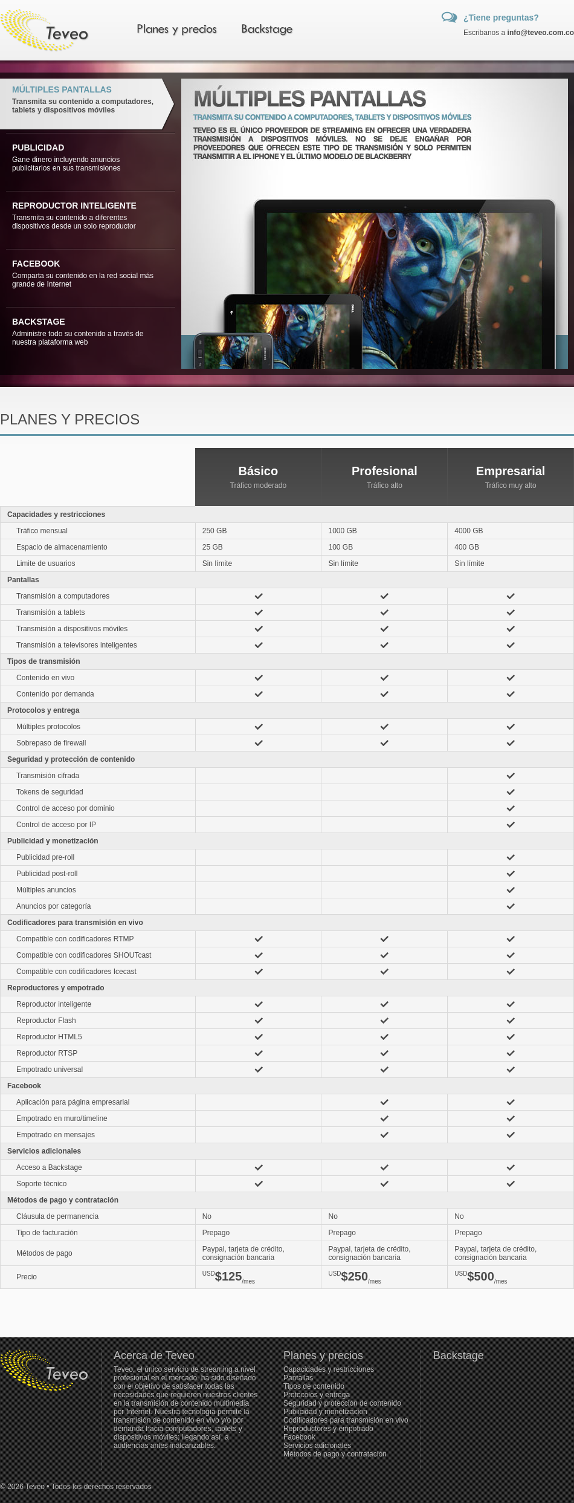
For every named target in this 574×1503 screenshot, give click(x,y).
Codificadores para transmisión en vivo (345, 1420)
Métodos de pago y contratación (335, 1454)
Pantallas (298, 1378)
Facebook (299, 1437)
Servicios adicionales (317, 1445)
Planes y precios (323, 1355)
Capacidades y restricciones (328, 1369)
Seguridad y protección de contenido (342, 1403)
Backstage (458, 1355)
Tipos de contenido (313, 1386)
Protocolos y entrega (316, 1395)
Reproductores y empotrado (328, 1428)
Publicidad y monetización (325, 1411)
